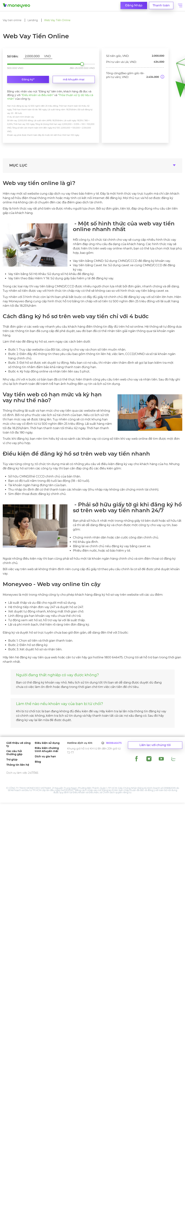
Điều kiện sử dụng (47, 742)
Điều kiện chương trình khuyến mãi (47, 750)
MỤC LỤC (18, 165)
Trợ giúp (11, 759)
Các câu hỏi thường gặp (14, 753)
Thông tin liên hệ (17, 764)
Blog (38, 761)
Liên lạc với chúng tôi (155, 745)
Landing (33, 20)
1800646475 (114, 742)
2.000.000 (82, 64)
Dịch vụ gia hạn (45, 756)
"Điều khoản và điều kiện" (37, 95)
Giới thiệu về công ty (18, 744)
